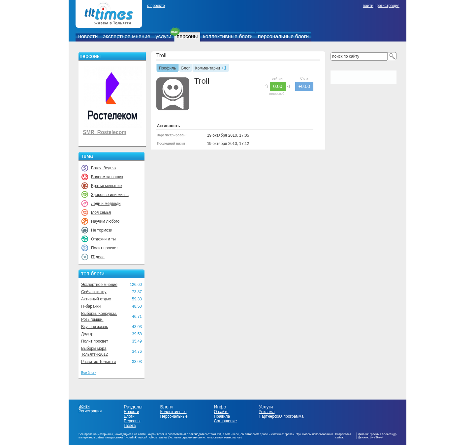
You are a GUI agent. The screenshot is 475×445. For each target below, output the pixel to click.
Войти (84, 406)
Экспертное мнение (99, 284)
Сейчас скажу (94, 292)
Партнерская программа (281, 416)
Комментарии (207, 68)
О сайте (221, 411)
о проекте (156, 5)
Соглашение (225, 421)
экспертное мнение (126, 36)
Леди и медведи (105, 203)
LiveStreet (376, 437)
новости (88, 36)
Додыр (87, 334)
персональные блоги (283, 36)
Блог (185, 68)
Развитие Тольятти (98, 361)
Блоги (129, 416)
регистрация (387, 5)
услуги (164, 36)
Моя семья (101, 212)
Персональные (174, 416)
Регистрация (90, 411)
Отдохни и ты (103, 239)
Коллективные (173, 411)
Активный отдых (96, 299)
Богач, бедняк (103, 168)
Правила (222, 416)
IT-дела (98, 257)
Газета (130, 425)
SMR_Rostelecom (104, 132)
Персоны (132, 421)
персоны (187, 36)
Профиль (167, 68)
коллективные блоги (228, 36)
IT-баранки (91, 306)
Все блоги (88, 373)
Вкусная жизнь (94, 326)
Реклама (266, 411)
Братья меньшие (106, 185)
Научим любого (105, 221)
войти (368, 5)
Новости (131, 411)
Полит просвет (104, 248)
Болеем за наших (107, 177)
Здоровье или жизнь (110, 194)
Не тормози (101, 230)
